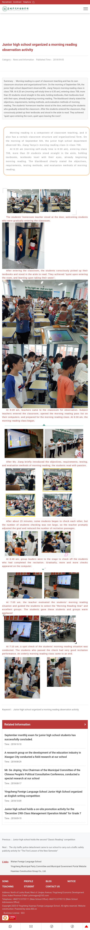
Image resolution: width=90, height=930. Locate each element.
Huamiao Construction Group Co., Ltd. (28, 871)
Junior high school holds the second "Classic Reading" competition (44, 839)
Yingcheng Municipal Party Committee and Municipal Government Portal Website (48, 866)
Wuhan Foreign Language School (26, 861)
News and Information (23, 60)
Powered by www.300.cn (26, 909)
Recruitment (7, 2)
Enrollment (17, 2)
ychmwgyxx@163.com (38, 895)
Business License (11, 913)
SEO (23, 913)
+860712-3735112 (57, 899)
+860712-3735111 (21, 899)
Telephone (27, 2)
